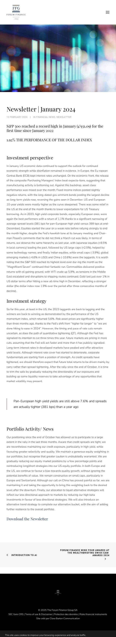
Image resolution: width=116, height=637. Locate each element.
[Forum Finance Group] (16, 12)
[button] (107, 12)
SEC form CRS (15, 614)
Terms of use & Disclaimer (38, 614)
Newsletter (63, 117)
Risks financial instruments (94, 614)
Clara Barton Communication (65, 618)
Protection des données (66, 614)
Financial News (45, 117)
